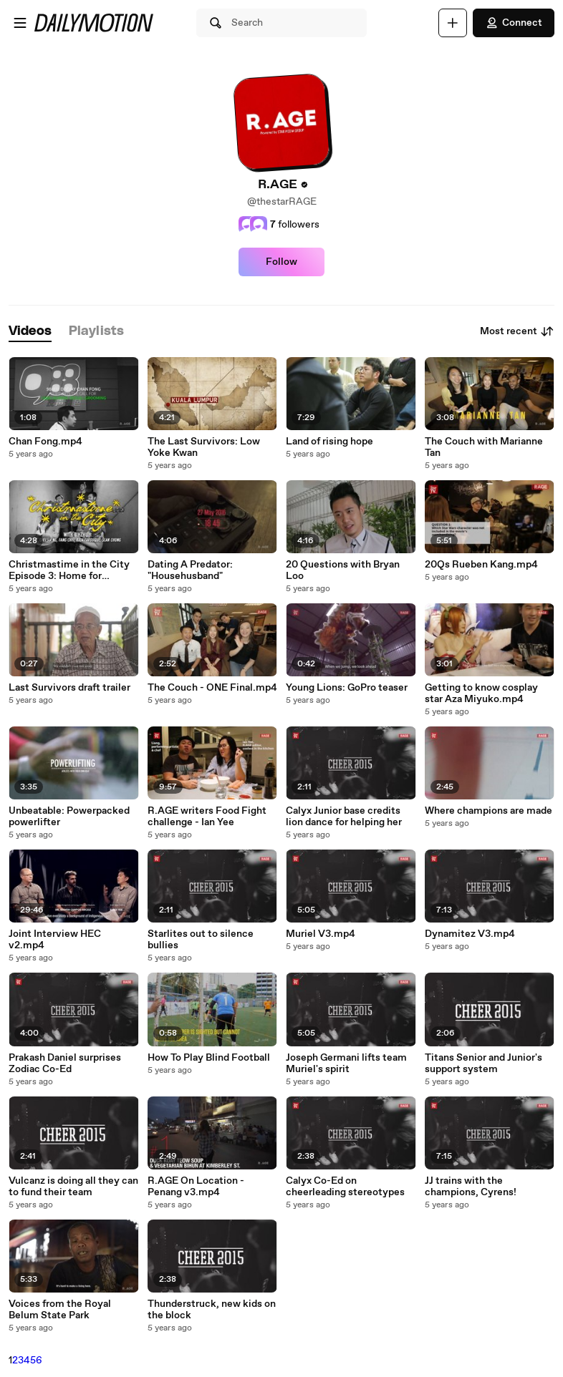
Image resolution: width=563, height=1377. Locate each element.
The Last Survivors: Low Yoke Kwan (204, 447)
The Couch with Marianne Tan (484, 447)
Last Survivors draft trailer (69, 688)
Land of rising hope (329, 441)
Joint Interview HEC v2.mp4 (55, 939)
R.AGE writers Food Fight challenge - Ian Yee (207, 816)
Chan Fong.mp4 (45, 441)
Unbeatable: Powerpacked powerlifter (69, 816)
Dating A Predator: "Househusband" (190, 570)
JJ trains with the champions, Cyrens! (470, 1186)
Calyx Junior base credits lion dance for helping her (344, 816)
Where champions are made (488, 811)
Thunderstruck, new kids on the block (212, 1309)
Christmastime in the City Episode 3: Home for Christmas (69, 570)
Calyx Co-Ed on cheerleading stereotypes (345, 1186)
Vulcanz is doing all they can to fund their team (73, 1186)
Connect (513, 23)
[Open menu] (20, 23)
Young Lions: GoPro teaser (347, 688)
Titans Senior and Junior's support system (483, 1063)
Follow (281, 262)
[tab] (30, 332)
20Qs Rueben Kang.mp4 (481, 564)
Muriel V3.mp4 (320, 934)
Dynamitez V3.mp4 (470, 934)
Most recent (517, 331)
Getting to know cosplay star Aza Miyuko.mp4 (481, 693)
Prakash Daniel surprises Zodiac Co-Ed (65, 1063)
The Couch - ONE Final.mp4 (212, 688)
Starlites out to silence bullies (201, 939)
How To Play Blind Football (209, 1058)
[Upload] (452, 23)
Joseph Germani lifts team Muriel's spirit (346, 1063)
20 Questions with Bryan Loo (343, 570)
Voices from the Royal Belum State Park (60, 1309)
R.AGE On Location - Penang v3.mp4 (196, 1186)
